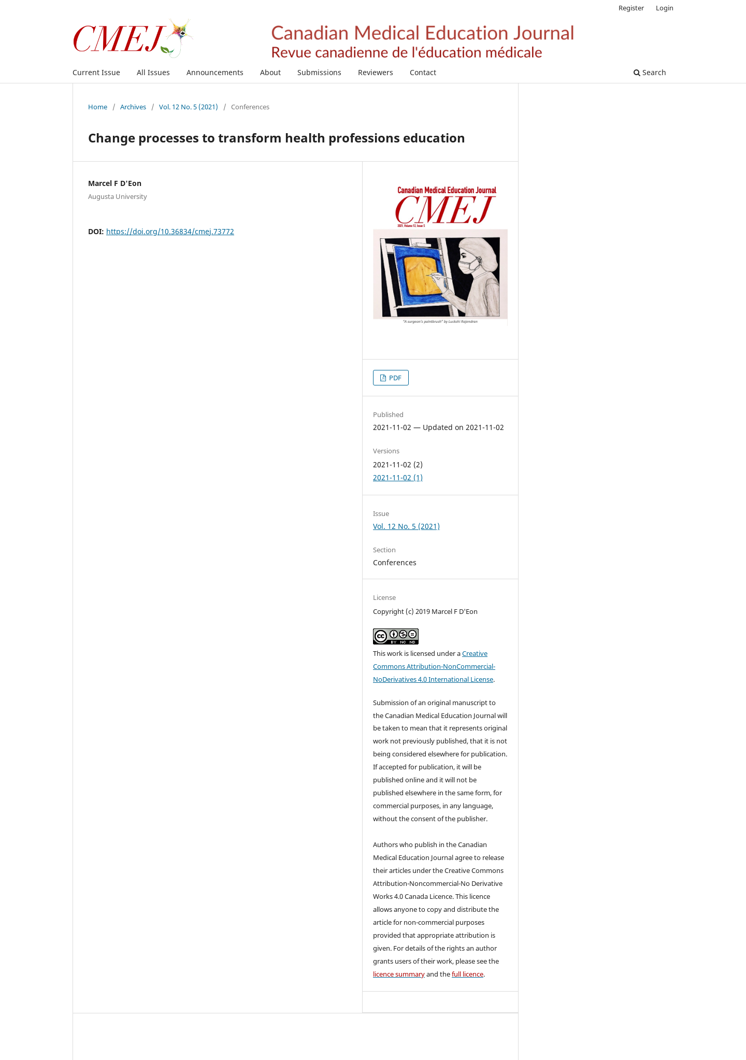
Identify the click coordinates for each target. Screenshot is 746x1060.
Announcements (215, 72)
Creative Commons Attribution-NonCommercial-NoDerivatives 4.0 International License (434, 666)
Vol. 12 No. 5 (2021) (188, 106)
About (270, 72)
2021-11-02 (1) (398, 477)
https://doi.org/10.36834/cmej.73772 (170, 231)
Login (664, 7)
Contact (423, 72)
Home (97, 106)
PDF (394, 377)
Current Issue (96, 72)
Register (631, 7)
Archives (133, 106)
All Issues (153, 72)
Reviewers (375, 72)
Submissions (319, 72)
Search (650, 72)
